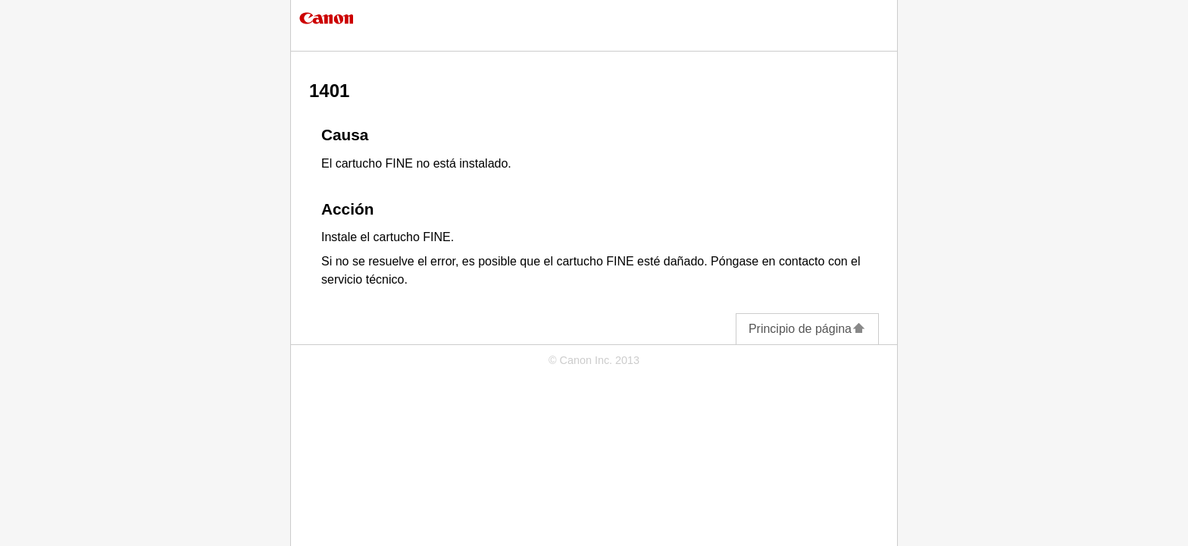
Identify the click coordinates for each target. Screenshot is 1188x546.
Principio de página (807, 328)
